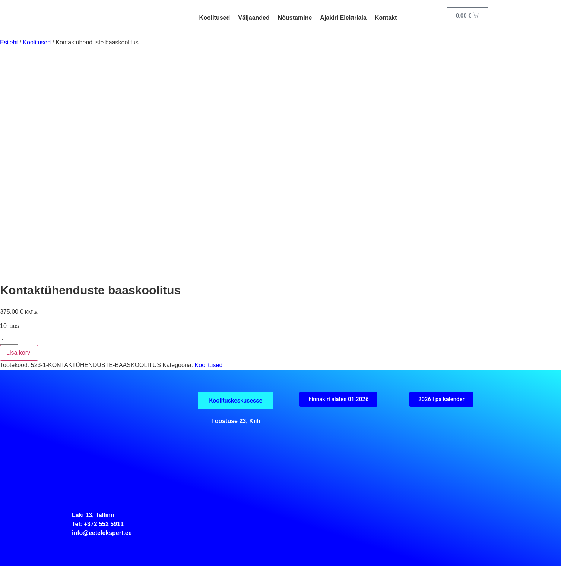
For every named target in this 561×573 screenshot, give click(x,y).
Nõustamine (295, 18)
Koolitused (214, 18)
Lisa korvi (19, 353)
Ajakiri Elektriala (343, 18)
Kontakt (386, 18)
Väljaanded (253, 18)
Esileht (9, 42)
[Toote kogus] (9, 341)
